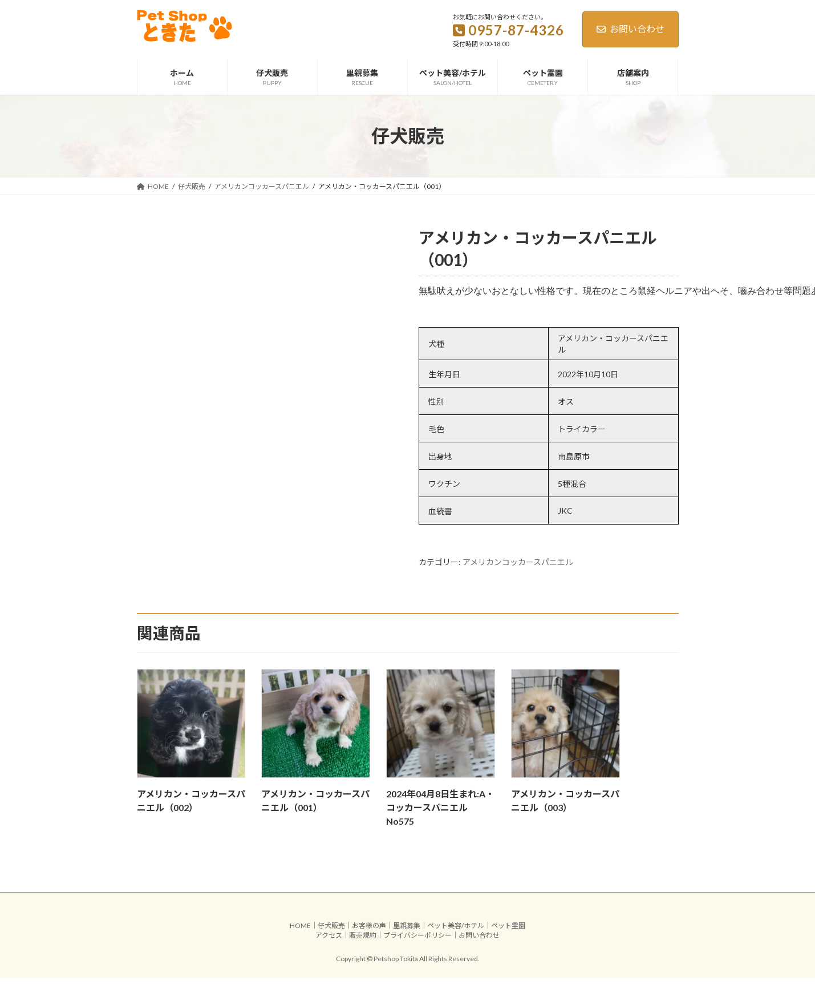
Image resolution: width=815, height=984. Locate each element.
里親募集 (406, 931)
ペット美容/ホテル (455, 931)
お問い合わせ (630, 28)
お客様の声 (369, 931)
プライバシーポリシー (417, 941)
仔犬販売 (331, 931)
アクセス (328, 941)
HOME (300, 931)
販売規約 (362, 941)
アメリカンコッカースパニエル (518, 567)
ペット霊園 (508, 931)
